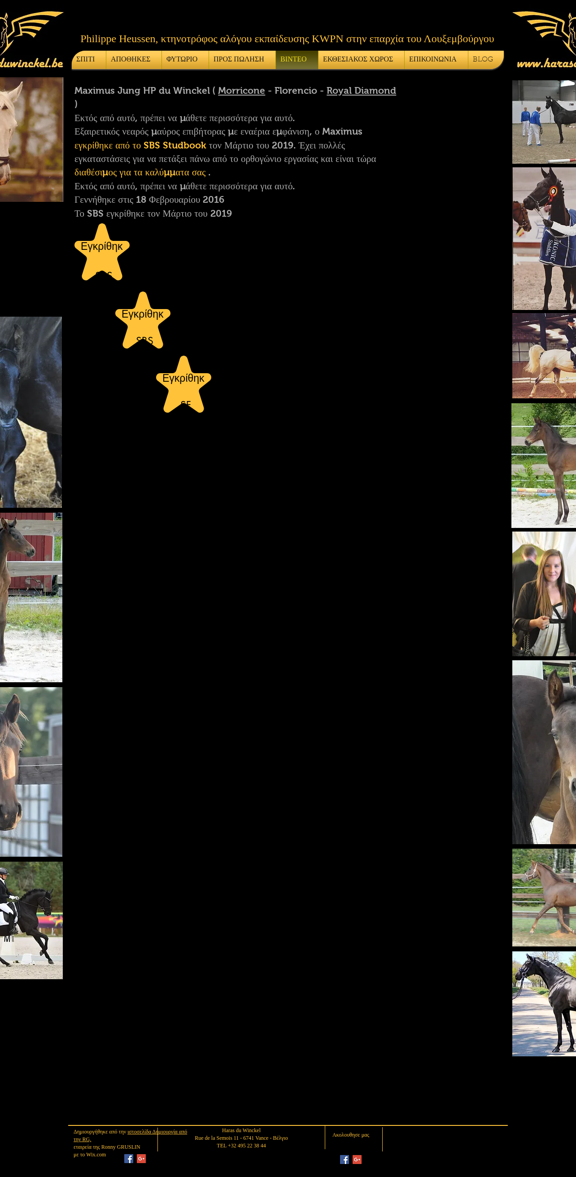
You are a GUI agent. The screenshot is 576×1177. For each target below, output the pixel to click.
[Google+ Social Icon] (141, 1158)
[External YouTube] (177, 957)
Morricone (241, 90)
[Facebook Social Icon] (128, 1158)
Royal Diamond (361, 90)
